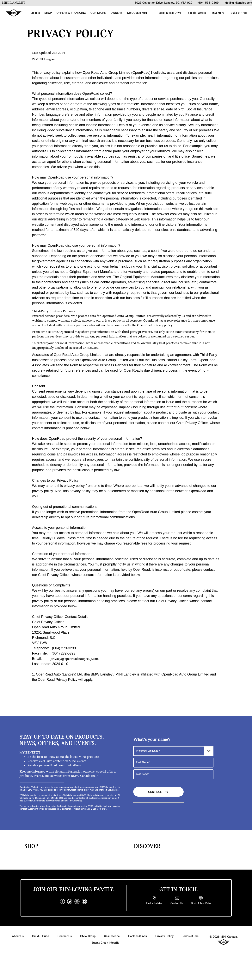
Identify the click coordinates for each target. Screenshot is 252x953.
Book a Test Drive (169, 13)
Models (35, 13)
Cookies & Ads (137, 936)
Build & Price (238, 13)
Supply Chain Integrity (105, 942)
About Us (18, 936)
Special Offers (196, 13)
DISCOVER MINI (137, 13)
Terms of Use (190, 936)
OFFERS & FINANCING (71, 13)
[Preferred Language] (173, 751)
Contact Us (65, 936)
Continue (158, 792)
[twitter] (69, 901)
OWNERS (116, 13)
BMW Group (87, 936)
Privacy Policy (164, 936)
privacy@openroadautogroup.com (75, 659)
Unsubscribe (112, 936)
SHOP (48, 13)
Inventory (218, 13)
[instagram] (84, 901)
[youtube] (77, 901)
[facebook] (62, 901)
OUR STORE (98, 13)
